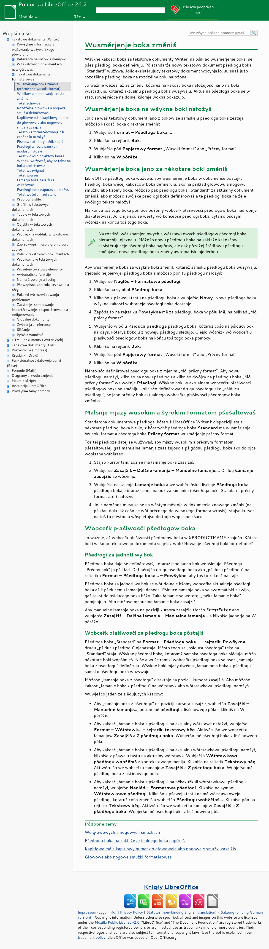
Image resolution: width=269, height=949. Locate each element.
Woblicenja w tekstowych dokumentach (34, 262)
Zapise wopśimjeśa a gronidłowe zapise (40, 247)
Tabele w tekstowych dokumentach (31, 217)
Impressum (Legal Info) (97, 912)
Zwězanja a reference (34, 324)
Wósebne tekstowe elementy (40, 269)
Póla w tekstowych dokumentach (43, 254)
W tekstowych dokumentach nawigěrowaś (37, 67)
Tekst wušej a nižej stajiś (36, 194)
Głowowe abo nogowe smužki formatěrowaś (128, 857)
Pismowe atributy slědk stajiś (40, 141)
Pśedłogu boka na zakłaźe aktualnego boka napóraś (135, 840)
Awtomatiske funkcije (34, 274)
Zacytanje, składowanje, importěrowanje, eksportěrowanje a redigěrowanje (40, 309)
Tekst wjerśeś (28, 175)
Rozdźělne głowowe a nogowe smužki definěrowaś (41, 110)
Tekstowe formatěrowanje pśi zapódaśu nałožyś (40, 134)
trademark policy (91, 937)
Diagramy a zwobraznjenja (32, 375)
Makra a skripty (24, 380)
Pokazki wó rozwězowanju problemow (35, 297)
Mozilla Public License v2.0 (117, 922)
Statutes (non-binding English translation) (181, 912)
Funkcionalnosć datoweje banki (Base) (34, 363)
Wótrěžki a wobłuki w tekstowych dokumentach (41, 237)
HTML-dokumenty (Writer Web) (37, 339)
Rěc (77, 16)
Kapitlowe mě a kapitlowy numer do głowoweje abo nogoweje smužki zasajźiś (43, 122)
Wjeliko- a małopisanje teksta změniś (40, 96)
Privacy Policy (131, 912)
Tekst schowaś (28, 103)
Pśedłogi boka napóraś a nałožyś (43, 189)
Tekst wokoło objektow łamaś (40, 156)
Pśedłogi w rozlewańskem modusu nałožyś (37, 149)
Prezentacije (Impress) (29, 350)
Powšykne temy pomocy (31, 391)
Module (25, 16)
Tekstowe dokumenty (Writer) (35, 39)
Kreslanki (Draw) (25, 355)
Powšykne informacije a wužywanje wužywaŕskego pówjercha (33, 49)
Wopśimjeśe (16, 33)
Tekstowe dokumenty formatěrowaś (31, 77)
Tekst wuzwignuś (30, 170)
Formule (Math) (24, 370)
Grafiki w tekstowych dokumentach (31, 207)
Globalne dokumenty (33, 319)
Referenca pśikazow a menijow (41, 59)
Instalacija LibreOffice (29, 385)
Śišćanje (23, 329)
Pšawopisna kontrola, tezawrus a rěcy (40, 287)
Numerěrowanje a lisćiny (36, 279)
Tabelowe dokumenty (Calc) (34, 345)
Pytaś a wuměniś (30, 334)
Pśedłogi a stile (29, 199)
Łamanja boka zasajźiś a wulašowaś (35, 182)
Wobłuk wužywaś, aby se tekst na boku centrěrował (44, 163)
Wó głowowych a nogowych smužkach (122, 832)
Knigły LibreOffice (171, 887)
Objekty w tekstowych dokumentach (32, 227)
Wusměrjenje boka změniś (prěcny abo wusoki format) (39, 86)
